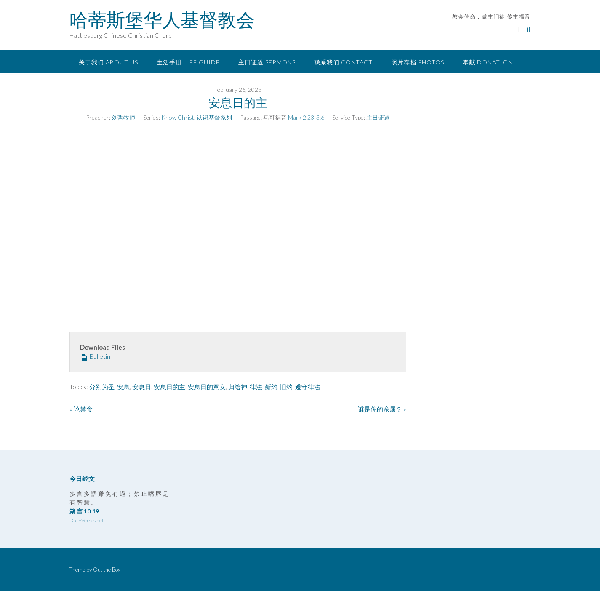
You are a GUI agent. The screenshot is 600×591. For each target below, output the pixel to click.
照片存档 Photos (417, 62)
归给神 (237, 386)
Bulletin (95, 356)
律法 (256, 386)
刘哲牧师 (123, 117)
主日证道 (378, 117)
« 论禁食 (81, 409)
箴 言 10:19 (84, 511)
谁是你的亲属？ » (382, 409)
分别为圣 (102, 386)
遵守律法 (307, 386)
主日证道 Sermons (267, 62)
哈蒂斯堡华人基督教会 (162, 19)
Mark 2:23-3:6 (306, 117)
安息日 (141, 386)
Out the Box (106, 569)
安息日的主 (169, 386)
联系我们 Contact (343, 62)
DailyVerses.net (86, 520)
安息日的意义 (207, 386)
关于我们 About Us (108, 62)
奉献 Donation (488, 62)
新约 (271, 386)
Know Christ (177, 117)
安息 (123, 386)
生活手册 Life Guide (188, 62)
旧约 (286, 386)
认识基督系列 (214, 117)
